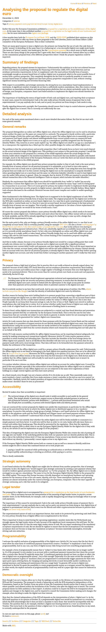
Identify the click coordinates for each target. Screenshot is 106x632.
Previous (87, 3)
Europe (44, 24)
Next (94, 3)
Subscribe (57, 621)
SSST (13, 625)
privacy (11, 24)
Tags (36, 621)
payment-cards (21, 24)
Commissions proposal (57, 50)
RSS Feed (45, 621)
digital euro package (40, 33)
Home (72, 3)
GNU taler (64, 224)
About (79, 3)
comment (15, 616)
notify (43, 614)
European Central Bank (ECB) (38, 37)
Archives (15, 621)
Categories (26, 621)
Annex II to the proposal (18, 353)
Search (5, 621)
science (17, 21)
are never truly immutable (19, 509)
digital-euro (58, 24)
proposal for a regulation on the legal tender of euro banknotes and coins (49, 32)
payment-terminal (34, 24)
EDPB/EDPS (62, 37)
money (50, 24)
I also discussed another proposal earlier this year (43, 227)
